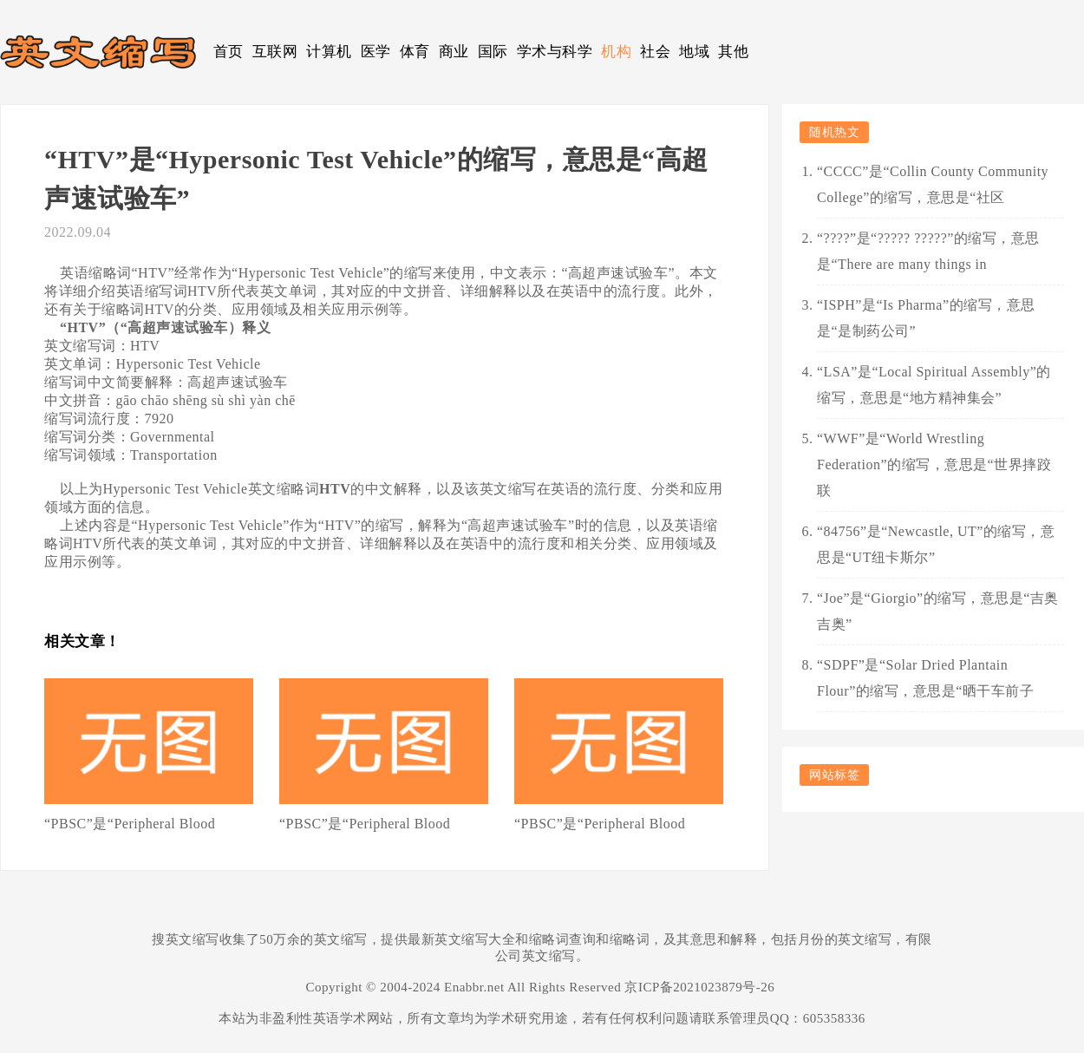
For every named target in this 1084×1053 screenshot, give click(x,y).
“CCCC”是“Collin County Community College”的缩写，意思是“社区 (932, 184)
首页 (228, 51)
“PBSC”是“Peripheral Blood (129, 823)
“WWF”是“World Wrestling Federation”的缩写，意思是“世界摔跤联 (934, 464)
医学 (376, 51)
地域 (694, 51)
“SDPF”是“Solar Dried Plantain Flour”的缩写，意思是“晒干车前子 (925, 677)
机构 (616, 51)
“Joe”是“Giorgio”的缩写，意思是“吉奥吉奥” (938, 611)
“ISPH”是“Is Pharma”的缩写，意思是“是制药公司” (926, 318)
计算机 (329, 51)
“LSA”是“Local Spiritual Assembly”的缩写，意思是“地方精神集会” (934, 384)
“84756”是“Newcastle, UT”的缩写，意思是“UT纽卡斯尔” (936, 544)
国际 (493, 51)
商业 (454, 51)
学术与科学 (555, 51)
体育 (415, 51)
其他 (733, 51)
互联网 (275, 51)
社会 (655, 51)
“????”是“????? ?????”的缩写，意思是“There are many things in (928, 251)
